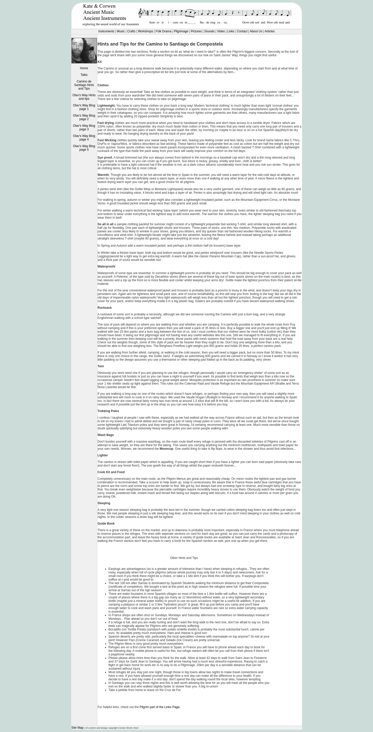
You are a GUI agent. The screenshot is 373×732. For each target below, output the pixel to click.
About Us (256, 31)
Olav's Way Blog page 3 (84, 127)
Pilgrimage (181, 31)
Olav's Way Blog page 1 (84, 107)
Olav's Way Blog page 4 (84, 137)
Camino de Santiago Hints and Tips (84, 85)
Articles (270, 31)
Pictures (196, 31)
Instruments (106, 31)
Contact (242, 31)
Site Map (77, 727)
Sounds (209, 31)
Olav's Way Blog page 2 (84, 117)
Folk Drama (163, 31)
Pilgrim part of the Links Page (160, 707)
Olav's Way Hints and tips (84, 97)
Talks (84, 75)
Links (230, 31)
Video (221, 31)
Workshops (146, 31)
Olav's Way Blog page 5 (84, 147)
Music (121, 31)
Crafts (131, 31)
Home (84, 68)
